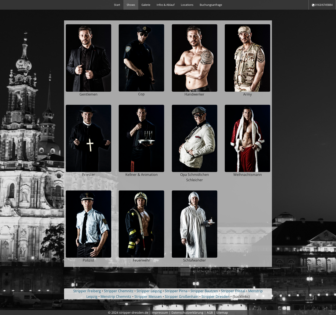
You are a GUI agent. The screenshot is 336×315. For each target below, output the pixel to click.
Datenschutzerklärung (187, 312)
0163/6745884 (322, 5)
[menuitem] (117, 5)
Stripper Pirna (176, 291)
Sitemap (222, 312)
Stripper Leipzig (149, 291)
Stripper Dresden (215, 296)
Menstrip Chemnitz (115, 296)
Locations (187, 5)
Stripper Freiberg (87, 291)
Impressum (160, 312)
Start (117, 5)
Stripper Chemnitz (119, 291)
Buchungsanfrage (211, 5)
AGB (210, 312)
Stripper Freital (233, 291)
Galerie (145, 5)
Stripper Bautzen (204, 291)
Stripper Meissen (148, 296)
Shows (131, 5)
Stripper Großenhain (181, 296)
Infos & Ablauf (165, 5)
